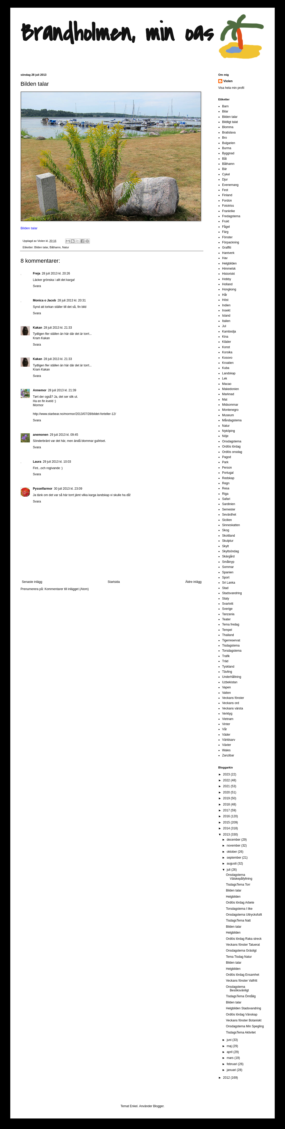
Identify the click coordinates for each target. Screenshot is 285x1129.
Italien (226, 321)
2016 (227, 816)
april (230, 1052)
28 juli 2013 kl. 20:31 (72, 300)
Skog (225, 530)
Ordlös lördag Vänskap (241, 1014)
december (234, 839)
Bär (224, 169)
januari (232, 1070)
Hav (224, 258)
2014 (227, 828)
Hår (224, 295)
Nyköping (228, 431)
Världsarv (228, 740)
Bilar (225, 111)
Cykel (226, 174)
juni (229, 1040)
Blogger (158, 1106)
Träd (225, 661)
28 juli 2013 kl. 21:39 (62, 390)
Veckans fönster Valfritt (241, 980)
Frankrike (228, 211)
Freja (36, 273)
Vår (224, 729)
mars (230, 1058)
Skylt (225, 546)
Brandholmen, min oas (117, 33)
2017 (227, 810)
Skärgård (228, 556)
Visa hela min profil (231, 88)
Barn (225, 106)
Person (227, 467)
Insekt (226, 310)
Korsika (227, 352)
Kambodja (229, 331)
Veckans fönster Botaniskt (243, 1020)
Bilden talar (41, 247)
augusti (232, 863)
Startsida (114, 582)
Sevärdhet (229, 514)
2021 (227, 786)
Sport (226, 577)
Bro (224, 137)
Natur (65, 247)
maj (230, 1046)
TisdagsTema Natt (238, 920)
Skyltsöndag (230, 551)
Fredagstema (231, 216)
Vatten (226, 693)
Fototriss (228, 205)
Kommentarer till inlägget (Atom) (66, 589)
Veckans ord (230, 703)
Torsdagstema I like (239, 908)
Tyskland (228, 666)
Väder (226, 734)
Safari (226, 499)
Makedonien (230, 389)
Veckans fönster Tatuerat (243, 944)
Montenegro (230, 410)
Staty (225, 598)
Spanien (227, 572)
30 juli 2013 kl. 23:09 (68, 488)
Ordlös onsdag (232, 452)
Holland (227, 284)
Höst (225, 300)
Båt (224, 158)
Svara (37, 286)
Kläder (226, 342)
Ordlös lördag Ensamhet (242, 974)
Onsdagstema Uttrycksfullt (244, 914)
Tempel (227, 630)
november (234, 845)
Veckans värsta (232, 708)
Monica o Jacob (44, 300)
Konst (226, 347)
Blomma (227, 127)
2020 (227, 792)
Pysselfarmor (42, 488)
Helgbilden (229, 263)
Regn (226, 483)
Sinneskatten (231, 525)
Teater (226, 619)
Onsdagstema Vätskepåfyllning (239, 876)
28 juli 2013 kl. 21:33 (58, 327)
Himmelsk (229, 268)
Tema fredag (230, 624)
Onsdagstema (231, 441)
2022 (227, 780)
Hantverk (228, 253)
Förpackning (230, 242)
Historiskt (228, 274)
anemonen (40, 435)
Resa (225, 488)
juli (229, 869)
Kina (225, 336)
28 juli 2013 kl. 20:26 (56, 273)
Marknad (228, 394)
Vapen (226, 687)
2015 (227, 822)
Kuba (225, 368)
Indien (226, 305)
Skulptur (227, 541)
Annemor (39, 390)
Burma (226, 148)
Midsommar (230, 404)
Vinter (226, 724)
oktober (232, 851)
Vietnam (227, 719)
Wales (226, 750)
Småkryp (228, 562)
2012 (227, 1077)
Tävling (227, 671)
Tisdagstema (231, 645)
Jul (224, 326)
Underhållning (231, 677)
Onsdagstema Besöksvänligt (237, 988)
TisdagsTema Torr (238, 884)
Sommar (228, 567)
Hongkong (229, 289)
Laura (37, 461)
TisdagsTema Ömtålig (241, 996)
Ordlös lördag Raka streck (244, 939)
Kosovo (227, 357)
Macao (226, 384)
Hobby (226, 279)
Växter (226, 745)
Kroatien (228, 363)
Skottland (228, 535)
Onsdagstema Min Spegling (245, 1026)
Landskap (228, 373)
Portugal (228, 473)
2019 (227, 798)
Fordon (227, 200)
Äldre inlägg (193, 582)
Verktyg (227, 713)
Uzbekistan (229, 682)
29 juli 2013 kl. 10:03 (57, 461)
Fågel (226, 227)
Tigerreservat (231, 640)
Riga (225, 494)
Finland (227, 195)
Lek (224, 378)
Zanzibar (228, 755)
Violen (41, 240)
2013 (227, 834)
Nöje (225, 436)
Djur (225, 179)
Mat (224, 399)
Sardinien (228, 504)
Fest (225, 190)
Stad (225, 588)
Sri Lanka (228, 582)
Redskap (228, 478)
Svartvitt (227, 603)
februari (232, 1064)
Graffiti (226, 247)
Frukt (225, 221)
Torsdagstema (231, 650)
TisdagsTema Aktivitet (241, 1032)
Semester (228, 509)
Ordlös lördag (231, 446)
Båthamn (55, 247)
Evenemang (230, 185)
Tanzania (228, 614)
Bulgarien (228, 143)
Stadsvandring (232, 593)
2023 (227, 774)
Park (225, 462)
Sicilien (227, 520)
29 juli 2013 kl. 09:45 (64, 435)
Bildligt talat (230, 122)
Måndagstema (232, 420)
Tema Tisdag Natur (239, 957)
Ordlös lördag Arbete (240, 902)
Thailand (228, 635)
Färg (225, 232)
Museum (228, 415)
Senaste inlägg (32, 582)
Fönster (227, 237)
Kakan (37, 327)
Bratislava (229, 132)
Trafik (226, 656)
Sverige (227, 609)
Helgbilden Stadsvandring (243, 1008)
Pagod (226, 457)
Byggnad (228, 153)
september (234, 857)
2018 (227, 804)
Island (226, 315)
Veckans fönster (233, 698)
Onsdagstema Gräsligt (241, 950)
